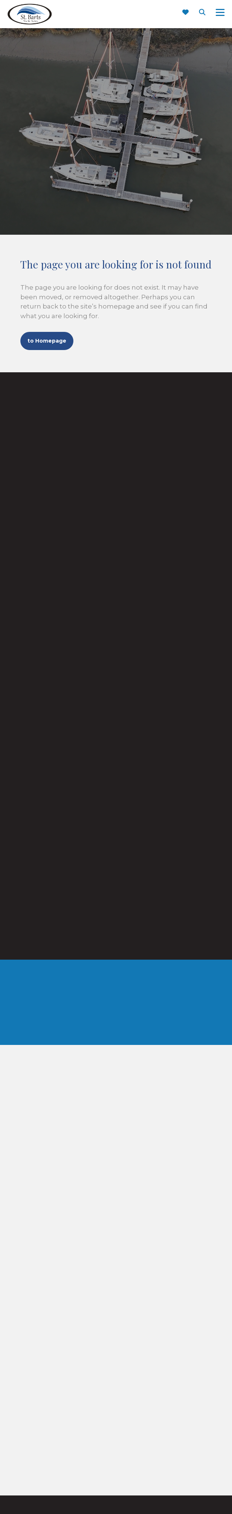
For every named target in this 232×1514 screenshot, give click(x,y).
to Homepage (46, 340)
